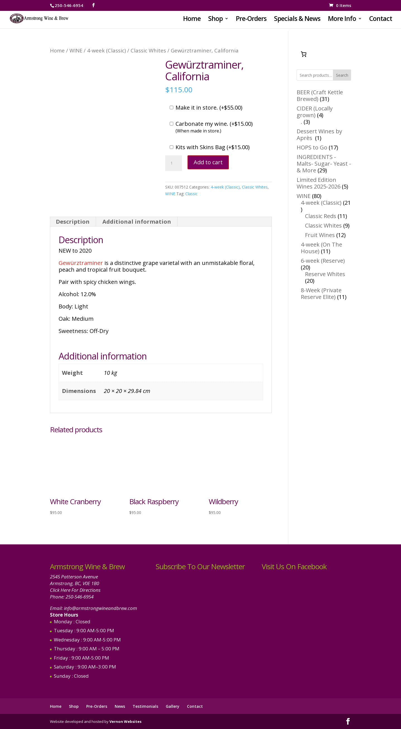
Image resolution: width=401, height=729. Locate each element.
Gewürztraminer (81, 263)
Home (192, 19)
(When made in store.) (198, 131)
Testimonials (145, 706)
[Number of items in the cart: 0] (304, 54)
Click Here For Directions (75, 590)
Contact (380, 19)
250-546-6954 (79, 596)
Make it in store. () (209, 107)
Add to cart (208, 162)
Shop (215, 19)
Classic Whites (148, 50)
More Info (342, 19)
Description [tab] (73, 221)
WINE (75, 50)
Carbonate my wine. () (214, 123)
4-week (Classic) (106, 50)
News (120, 706)
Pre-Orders (251, 19)
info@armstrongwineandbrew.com (100, 608)
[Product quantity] (173, 163)
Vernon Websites (125, 721)
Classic (191, 193)
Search (342, 75)
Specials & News (297, 19)
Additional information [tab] (136, 221)
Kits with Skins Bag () (213, 147)
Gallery (172, 706)
